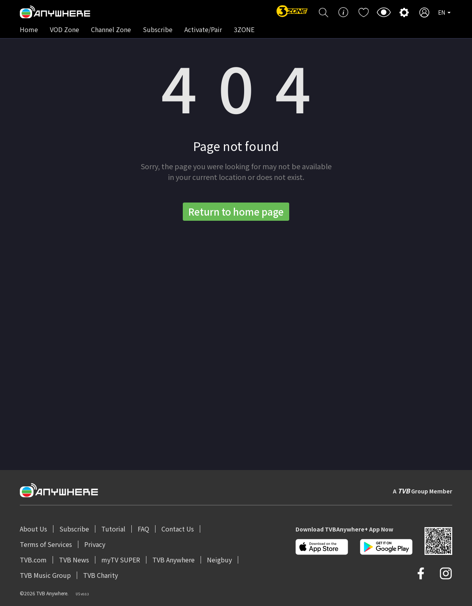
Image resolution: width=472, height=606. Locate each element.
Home (29, 29)
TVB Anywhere (173, 559)
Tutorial (113, 528)
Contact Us (177, 528)
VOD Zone (64, 29)
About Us (33, 528)
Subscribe (157, 29)
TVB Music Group (45, 575)
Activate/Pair (203, 29)
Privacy (94, 544)
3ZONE (244, 29)
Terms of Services (46, 544)
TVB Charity (100, 575)
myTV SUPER (120, 559)
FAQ (143, 528)
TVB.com (33, 559)
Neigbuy (219, 559)
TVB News (74, 559)
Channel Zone (111, 29)
